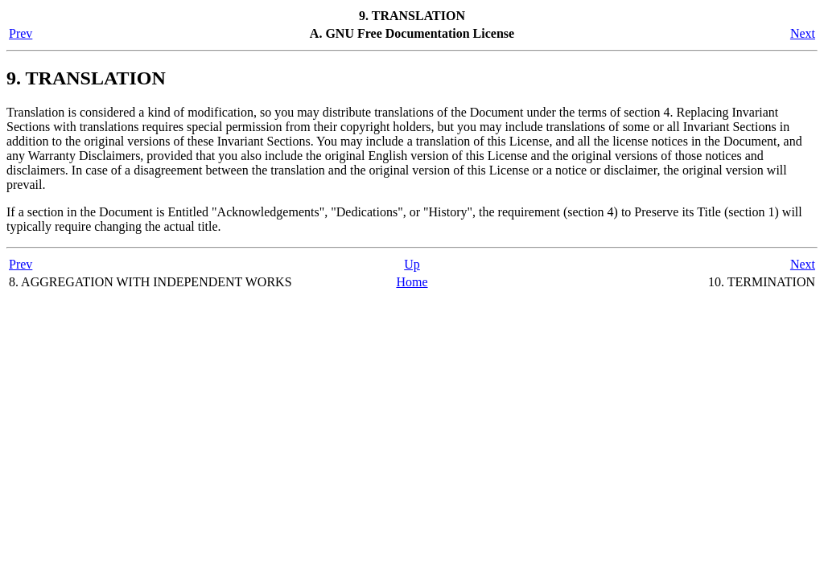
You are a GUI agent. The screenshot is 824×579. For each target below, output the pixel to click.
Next (802, 33)
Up (412, 264)
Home (411, 282)
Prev (20, 33)
